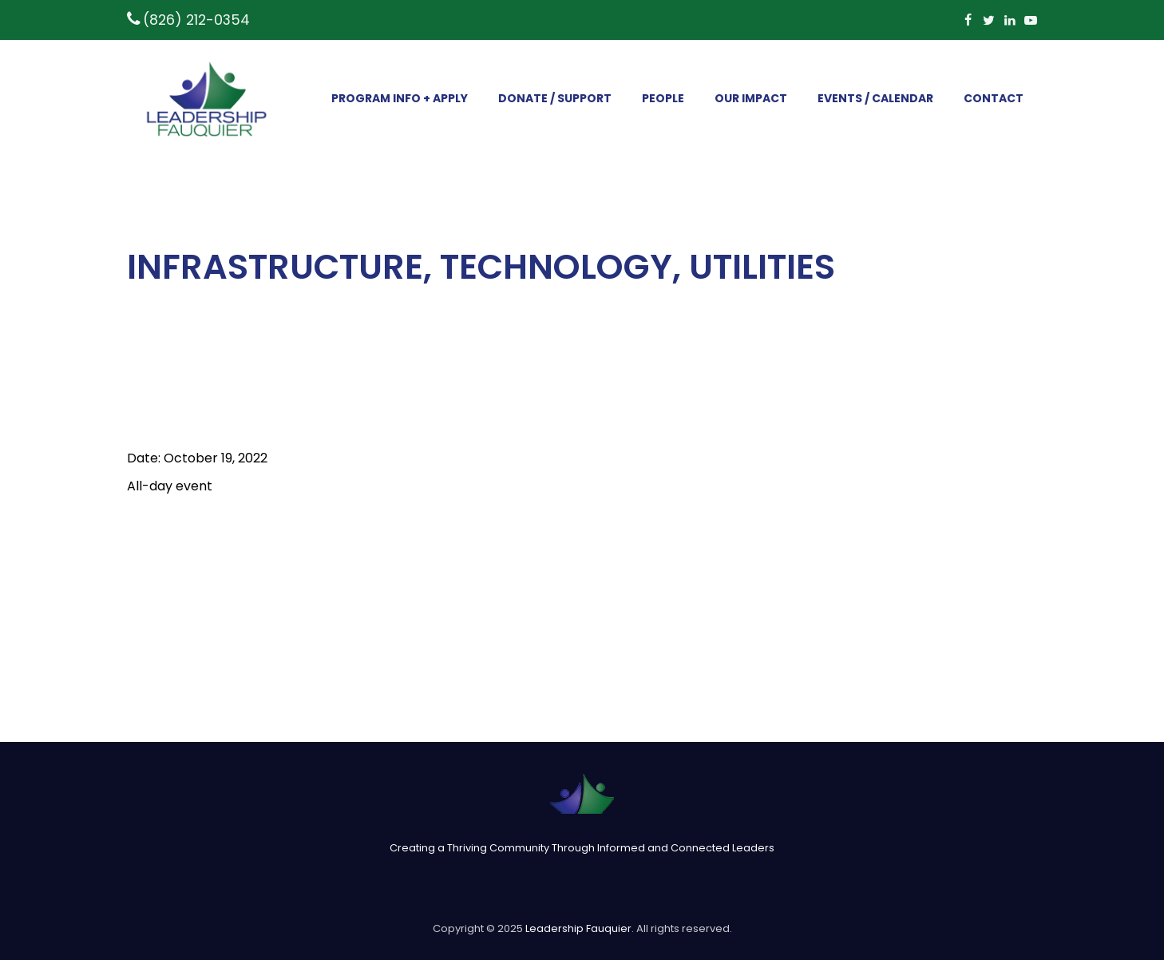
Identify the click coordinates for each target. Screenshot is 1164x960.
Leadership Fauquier (578, 928)
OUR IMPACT (751, 98)
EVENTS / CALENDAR (875, 98)
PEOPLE (663, 98)
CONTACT (993, 98)
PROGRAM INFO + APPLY (399, 98)
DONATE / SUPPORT (555, 98)
